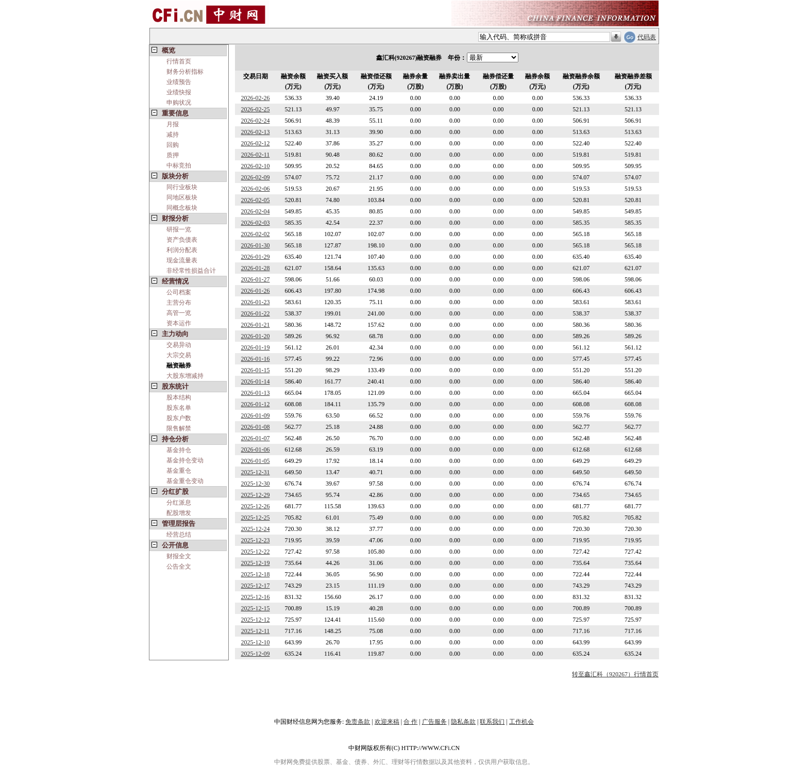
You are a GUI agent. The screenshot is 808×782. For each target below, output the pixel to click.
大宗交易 (178, 355)
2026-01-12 (255, 404)
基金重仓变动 (185, 481)
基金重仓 (178, 470)
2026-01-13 (255, 392)
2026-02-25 (255, 109)
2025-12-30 (255, 483)
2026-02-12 (255, 143)
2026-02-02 (255, 234)
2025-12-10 (255, 642)
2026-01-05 (255, 460)
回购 (172, 144)
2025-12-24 (255, 529)
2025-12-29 (255, 494)
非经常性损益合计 (191, 270)
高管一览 (178, 313)
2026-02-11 (255, 154)
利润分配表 (181, 250)
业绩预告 (178, 82)
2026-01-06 (255, 449)
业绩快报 (178, 92)
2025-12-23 (255, 540)
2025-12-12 (255, 619)
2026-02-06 (255, 188)
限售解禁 (178, 428)
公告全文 (178, 566)
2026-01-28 (255, 268)
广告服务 (434, 721)
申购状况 (178, 102)
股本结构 (178, 397)
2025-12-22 (255, 551)
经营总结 (178, 534)
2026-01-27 (255, 279)
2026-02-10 (255, 166)
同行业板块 (181, 187)
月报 (172, 124)
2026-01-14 (255, 381)
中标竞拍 (178, 165)
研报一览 (178, 229)
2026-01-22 (255, 313)
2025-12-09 (255, 653)
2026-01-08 (255, 426)
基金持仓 (178, 450)
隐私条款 (463, 721)
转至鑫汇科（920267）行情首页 (615, 674)
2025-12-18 (255, 574)
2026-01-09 (255, 415)
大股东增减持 (185, 375)
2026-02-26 (255, 98)
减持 (172, 134)
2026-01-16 (255, 358)
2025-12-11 (255, 631)
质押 (172, 155)
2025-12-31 (255, 472)
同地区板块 (181, 197)
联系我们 (492, 721)
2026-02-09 (255, 177)
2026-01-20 (255, 336)
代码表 (646, 37)
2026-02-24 (255, 120)
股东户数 (178, 418)
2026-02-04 (255, 211)
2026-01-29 (255, 256)
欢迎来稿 (387, 721)
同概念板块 (181, 207)
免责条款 (357, 721)
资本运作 (178, 323)
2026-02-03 (255, 222)
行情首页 (178, 61)
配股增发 (178, 513)
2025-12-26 (255, 506)
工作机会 (521, 721)
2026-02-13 (255, 132)
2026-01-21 (255, 324)
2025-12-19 (255, 563)
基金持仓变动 (185, 460)
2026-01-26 (255, 290)
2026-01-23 (255, 302)
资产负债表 (181, 239)
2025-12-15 (255, 608)
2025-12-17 (255, 585)
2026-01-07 (255, 438)
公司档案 (178, 292)
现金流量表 (181, 260)
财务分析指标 (185, 71)
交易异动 (178, 344)
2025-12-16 (255, 597)
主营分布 (178, 302)
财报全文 (178, 556)
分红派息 (178, 502)
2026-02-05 (255, 200)
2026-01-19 (255, 347)
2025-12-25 (255, 517)
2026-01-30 (255, 245)
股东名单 (178, 407)
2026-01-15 (255, 370)
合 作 (410, 721)
